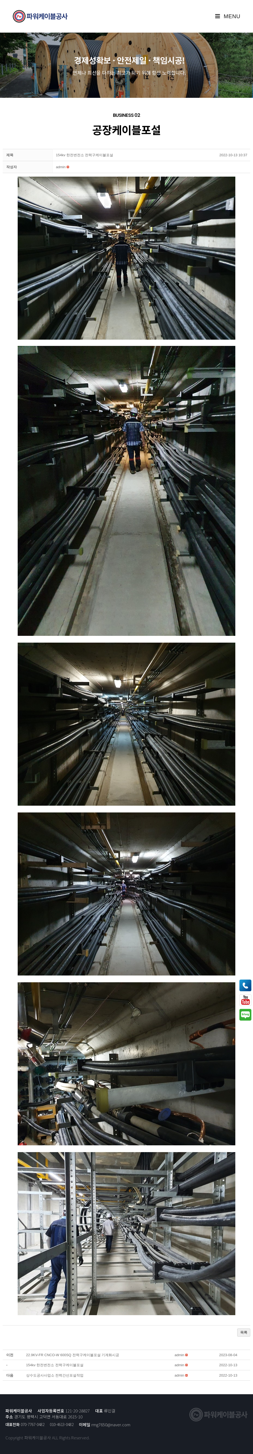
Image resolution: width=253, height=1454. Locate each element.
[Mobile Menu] (227, 16)
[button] (61, 167)
